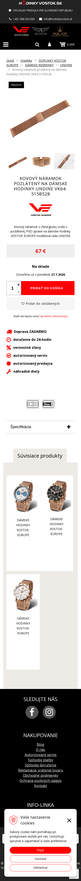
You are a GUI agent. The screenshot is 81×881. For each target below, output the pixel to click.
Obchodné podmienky (40, 775)
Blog (40, 744)
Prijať (40, 850)
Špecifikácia (20, 427)
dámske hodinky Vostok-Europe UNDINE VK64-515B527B (23, 535)
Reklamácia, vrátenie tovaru (40, 770)
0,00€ (67, 44)
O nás (40, 749)
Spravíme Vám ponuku (54, 316)
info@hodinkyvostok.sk (58, 19)
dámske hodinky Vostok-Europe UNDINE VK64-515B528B (23, 633)
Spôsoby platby (40, 760)
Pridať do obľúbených (40, 303)
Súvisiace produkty (39, 455)
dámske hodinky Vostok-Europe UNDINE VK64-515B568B (56, 534)
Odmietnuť (40, 867)
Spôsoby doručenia (40, 765)
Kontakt (40, 785)
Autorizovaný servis (41, 754)
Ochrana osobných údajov (40, 780)
